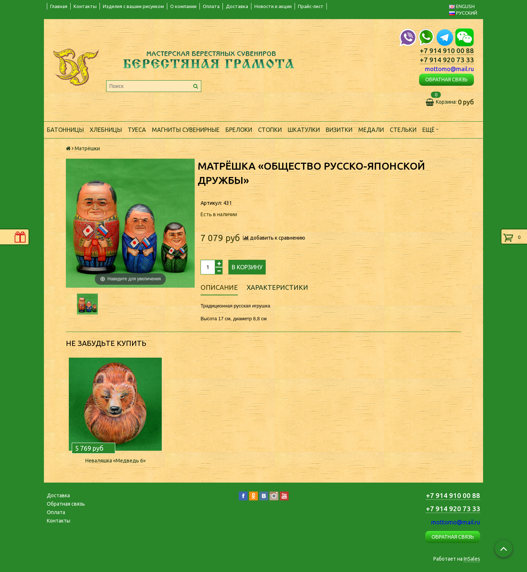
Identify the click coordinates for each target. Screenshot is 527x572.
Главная (58, 6)
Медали (371, 129)
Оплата (211, 6)
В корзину (247, 267)
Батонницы (65, 129)
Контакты (85, 6)
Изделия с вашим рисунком (133, 6)
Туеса (137, 129)
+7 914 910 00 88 (447, 51)
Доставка (237, 6)
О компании (183, 6)
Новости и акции (273, 6)
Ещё (430, 129)
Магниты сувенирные (186, 129)
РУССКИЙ (463, 12)
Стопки (270, 129)
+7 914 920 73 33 (447, 60)
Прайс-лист (311, 6)
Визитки (339, 129)
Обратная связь (66, 504)
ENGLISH (462, 6)
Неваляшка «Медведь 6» (115, 461)
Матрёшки (87, 148)
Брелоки (238, 129)
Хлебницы (106, 129)
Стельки (403, 129)
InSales (472, 559)
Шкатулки (304, 129)
